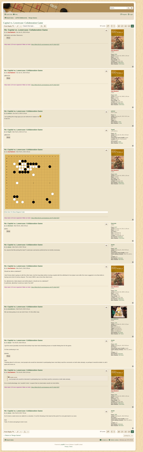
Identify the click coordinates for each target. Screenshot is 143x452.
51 (115, 115)
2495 (116, 248)
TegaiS (113, 129)
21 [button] (122, 26)
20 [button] (119, 26)
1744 (116, 323)
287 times (121, 333)
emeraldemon (114, 319)
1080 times (121, 62)
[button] (108, 26)
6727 (116, 227)
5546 (116, 54)
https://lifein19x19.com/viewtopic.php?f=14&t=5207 (45, 44)
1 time (119, 121)
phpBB (62, 444)
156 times (120, 258)
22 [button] (125, 26)
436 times (120, 236)
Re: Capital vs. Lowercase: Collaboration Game (26, 30)
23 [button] (129, 26)
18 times (121, 143)
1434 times (121, 64)
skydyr (113, 244)
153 (115, 133)
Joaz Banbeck (115, 50)
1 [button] (114, 26)
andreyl (113, 111)
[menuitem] (15, 14)
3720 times (121, 238)
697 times (120, 332)
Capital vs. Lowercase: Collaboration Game (23, 23)
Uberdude (113, 223)
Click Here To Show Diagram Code (14, 212)
